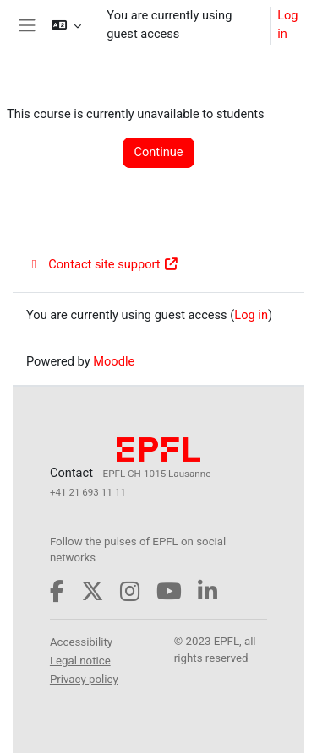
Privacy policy (84, 679)
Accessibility (81, 642)
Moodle (113, 361)
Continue (158, 152)
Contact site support (102, 264)
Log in (287, 24)
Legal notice (80, 660)
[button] (66, 25)
